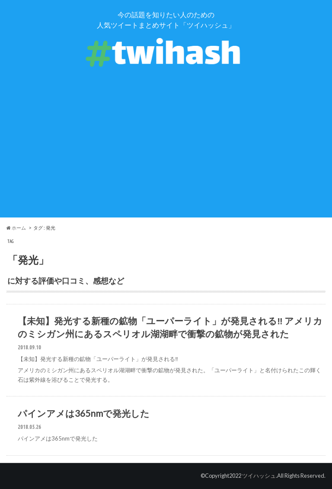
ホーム (16, 227)
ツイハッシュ (259, 475)
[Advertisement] (166, 156)
